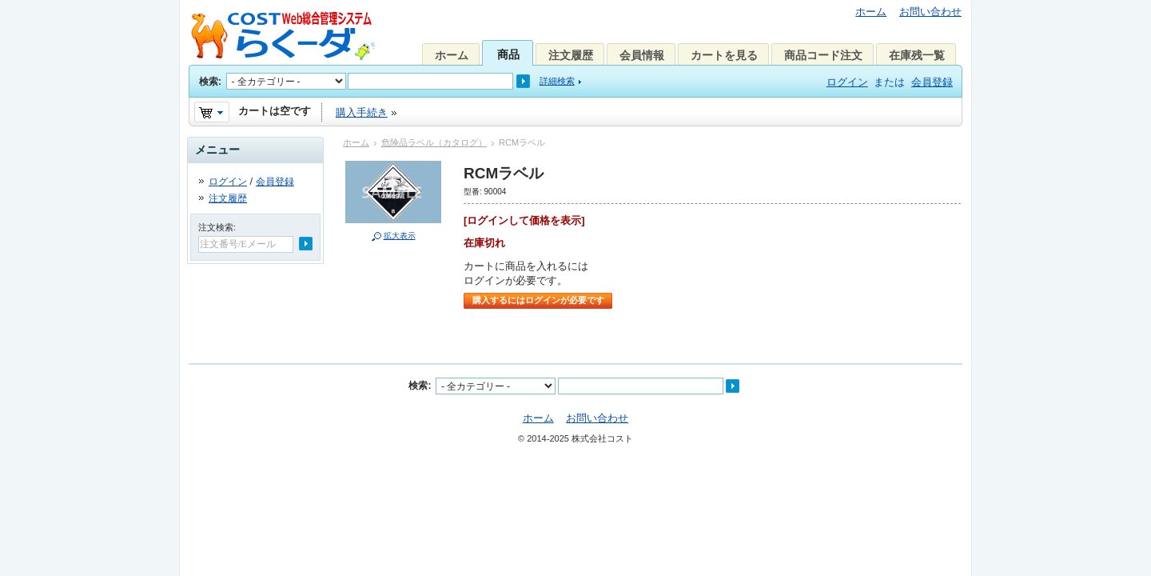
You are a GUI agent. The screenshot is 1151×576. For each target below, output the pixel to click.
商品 (508, 54)
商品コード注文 (823, 55)
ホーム (870, 12)
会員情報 (641, 55)
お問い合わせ (930, 12)
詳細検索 (557, 81)
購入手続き (362, 112)
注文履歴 (570, 55)
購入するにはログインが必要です (538, 300)
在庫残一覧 (917, 55)
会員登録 (932, 82)
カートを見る (724, 55)
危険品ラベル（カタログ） (434, 142)
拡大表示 (400, 235)
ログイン (847, 82)
